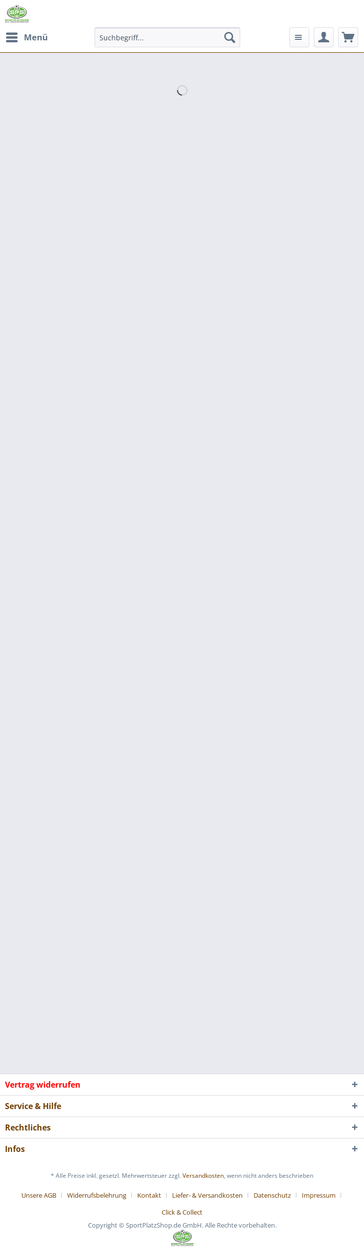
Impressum (319, 1195)
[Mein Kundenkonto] (324, 37)
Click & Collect (182, 1212)
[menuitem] (26, 37)
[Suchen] (229, 37)
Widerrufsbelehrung (96, 1195)
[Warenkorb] (348, 37)
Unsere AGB (38, 1195)
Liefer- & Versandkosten (207, 1195)
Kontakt (149, 1195)
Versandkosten (203, 1175)
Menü (27, 36)
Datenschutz (272, 1195)
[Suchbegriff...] (167, 37)
